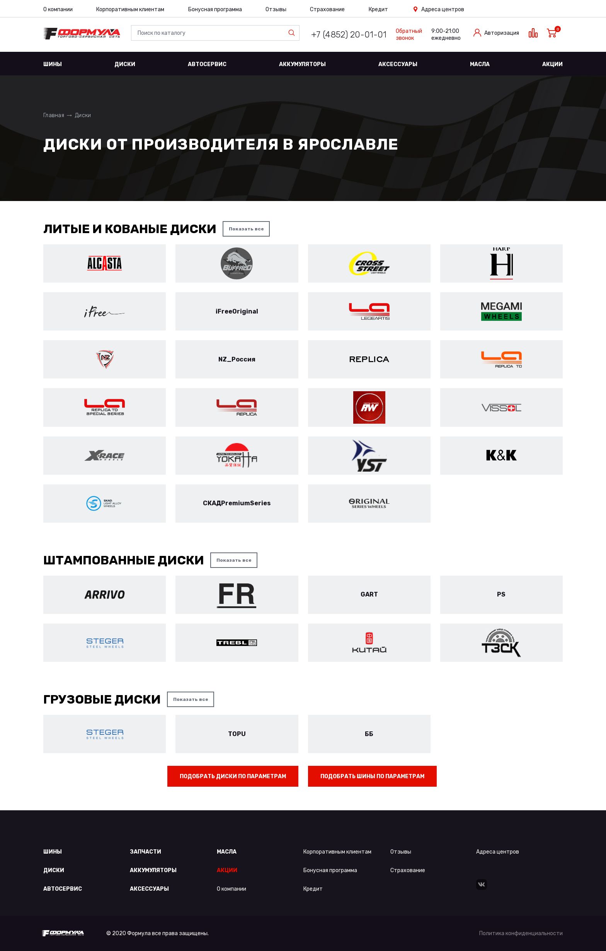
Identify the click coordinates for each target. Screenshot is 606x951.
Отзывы (276, 9)
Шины (52, 64)
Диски (124, 64)
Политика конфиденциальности (521, 933)
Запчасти (145, 852)
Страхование (327, 9)
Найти (293, 33)
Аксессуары (397, 64)
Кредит (378, 9)
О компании (58, 9)
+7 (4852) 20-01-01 (348, 34)
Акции (552, 64)
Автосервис (207, 64)
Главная (53, 115)
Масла (480, 64)
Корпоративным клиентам (130, 9)
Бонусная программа (215, 9)
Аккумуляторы (302, 64)
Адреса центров (442, 9)
